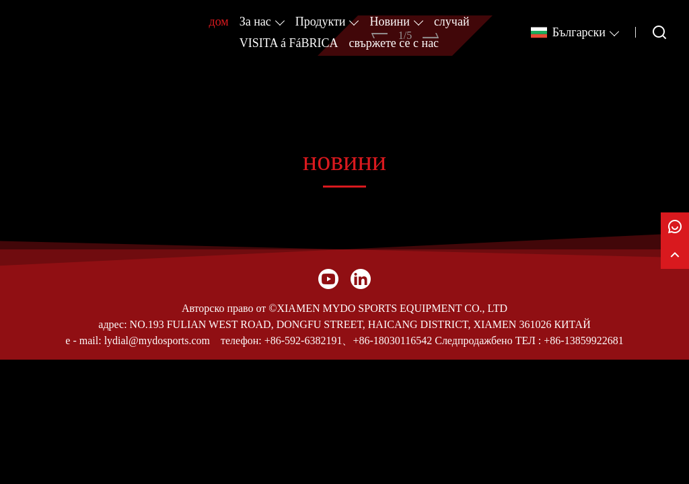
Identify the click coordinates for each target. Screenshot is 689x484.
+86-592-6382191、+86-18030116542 (348, 340)
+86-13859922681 (583, 340)
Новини (389, 21)
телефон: (241, 340)
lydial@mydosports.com (157, 340)
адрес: (112, 324)
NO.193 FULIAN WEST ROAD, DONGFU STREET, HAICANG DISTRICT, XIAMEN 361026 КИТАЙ (360, 324)
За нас (255, 21)
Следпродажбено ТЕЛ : (488, 340)
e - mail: (83, 340)
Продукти (320, 21)
